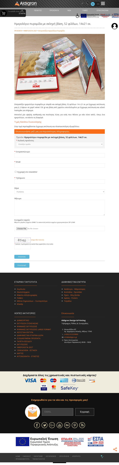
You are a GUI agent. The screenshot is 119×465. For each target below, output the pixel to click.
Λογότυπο (21, 292)
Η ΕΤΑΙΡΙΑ (22, 12)
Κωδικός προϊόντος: (26, 140)
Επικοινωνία (67, 315)
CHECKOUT (27, 459)
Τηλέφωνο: (20, 178)
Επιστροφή (22, 268)
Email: (18, 162)
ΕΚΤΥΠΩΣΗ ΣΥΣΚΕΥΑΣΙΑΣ (27, 326)
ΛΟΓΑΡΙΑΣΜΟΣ (51, 459)
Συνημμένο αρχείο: (22, 222)
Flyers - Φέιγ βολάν (72, 298)
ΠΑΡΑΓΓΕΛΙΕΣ (38, 459)
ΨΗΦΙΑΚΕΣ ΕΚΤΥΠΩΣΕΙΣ (27, 329)
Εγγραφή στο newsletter (27, 172)
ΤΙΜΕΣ (85, 10)
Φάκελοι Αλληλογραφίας (27, 298)
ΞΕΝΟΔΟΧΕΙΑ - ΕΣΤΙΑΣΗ (27, 353)
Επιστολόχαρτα (23, 295)
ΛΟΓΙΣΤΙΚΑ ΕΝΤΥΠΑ (25, 335)
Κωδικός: (18, 247)
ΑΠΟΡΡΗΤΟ (76, 459)
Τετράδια (67, 303)
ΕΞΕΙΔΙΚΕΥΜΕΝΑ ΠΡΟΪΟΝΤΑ (28, 341)
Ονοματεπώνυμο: (23, 151)
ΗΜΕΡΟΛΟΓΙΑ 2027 (30, 31)
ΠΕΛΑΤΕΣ (38, 10)
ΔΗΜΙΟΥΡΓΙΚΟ (23, 323)
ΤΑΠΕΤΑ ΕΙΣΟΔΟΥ (24, 344)
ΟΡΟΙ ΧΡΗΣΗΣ (64, 459)
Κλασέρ (20, 306)
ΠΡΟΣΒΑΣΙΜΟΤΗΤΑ (22, 462)
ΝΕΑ (69, 10)
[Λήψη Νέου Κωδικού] (37, 242)
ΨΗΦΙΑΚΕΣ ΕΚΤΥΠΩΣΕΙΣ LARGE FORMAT (34, 332)
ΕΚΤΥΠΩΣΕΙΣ (22, 347)
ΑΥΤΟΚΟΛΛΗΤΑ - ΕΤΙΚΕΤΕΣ (28, 359)
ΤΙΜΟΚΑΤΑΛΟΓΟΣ (38, 462)
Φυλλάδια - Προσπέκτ (73, 295)
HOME (18, 459)
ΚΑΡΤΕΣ (20, 356)
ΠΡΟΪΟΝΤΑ (54, 10)
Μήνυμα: (17, 198)
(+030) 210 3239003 (71, 337)
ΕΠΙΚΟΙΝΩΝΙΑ (102, 10)
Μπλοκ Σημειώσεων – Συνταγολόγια (32, 303)
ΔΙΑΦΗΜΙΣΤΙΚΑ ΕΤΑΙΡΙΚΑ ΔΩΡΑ (30, 338)
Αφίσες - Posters (71, 300)
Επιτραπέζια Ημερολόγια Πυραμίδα (51, 31)
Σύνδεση (114, 26)
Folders (20, 300)
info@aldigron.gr (70, 340)
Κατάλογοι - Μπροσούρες (74, 292)
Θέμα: (16, 188)
